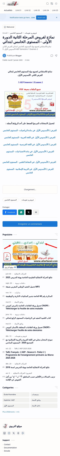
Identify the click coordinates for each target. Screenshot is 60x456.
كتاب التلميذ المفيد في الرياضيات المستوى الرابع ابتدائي (28, 318)
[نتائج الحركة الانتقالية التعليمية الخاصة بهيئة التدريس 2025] (30, 254)
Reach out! (41, 17)
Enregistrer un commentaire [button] (30, 224)
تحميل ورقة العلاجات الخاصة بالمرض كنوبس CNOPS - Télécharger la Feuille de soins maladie (27, 307)
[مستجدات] (44, 394)
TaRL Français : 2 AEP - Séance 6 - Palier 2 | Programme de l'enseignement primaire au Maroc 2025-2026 (30, 355)
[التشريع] (29, 373)
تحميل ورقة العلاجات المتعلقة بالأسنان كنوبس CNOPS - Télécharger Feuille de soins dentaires (28, 328)
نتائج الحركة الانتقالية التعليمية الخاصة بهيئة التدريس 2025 (29, 277)
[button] (4, 3)
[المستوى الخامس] (11, 200)
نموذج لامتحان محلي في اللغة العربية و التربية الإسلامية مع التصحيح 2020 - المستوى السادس (29, 341)
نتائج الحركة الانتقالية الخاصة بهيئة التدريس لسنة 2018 (27, 367)
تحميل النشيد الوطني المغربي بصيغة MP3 (23, 286)
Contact (7, 444)
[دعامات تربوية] (20, 283)
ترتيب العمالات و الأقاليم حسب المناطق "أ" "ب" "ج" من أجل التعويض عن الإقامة (30, 378)
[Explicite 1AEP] (16, 400)
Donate (7, 451)
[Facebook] (4, 433)
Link (33, 17)
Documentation (10, 447)
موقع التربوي (12, 3)
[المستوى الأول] (16, 405)
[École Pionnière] (16, 394)
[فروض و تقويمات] (27, 200)
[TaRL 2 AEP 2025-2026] (22, 348)
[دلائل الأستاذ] (44, 405)
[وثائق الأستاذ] (18, 302)
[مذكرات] (17, 292)
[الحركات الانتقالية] (20, 274)
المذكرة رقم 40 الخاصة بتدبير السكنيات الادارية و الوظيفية (29, 296)
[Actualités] (8, 10)
